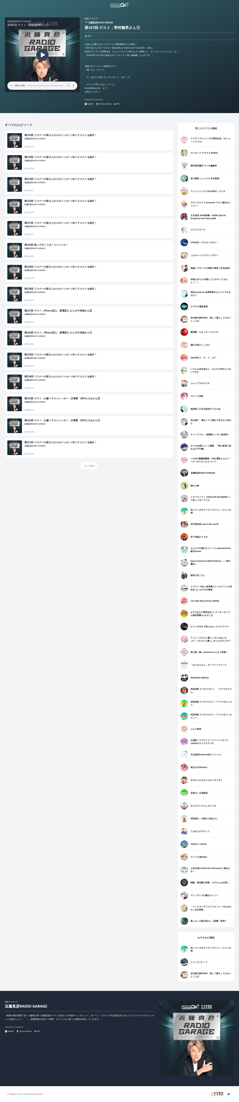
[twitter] (229, 1094)
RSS (117, 104)
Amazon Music (104, 104)
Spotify (89, 104)
